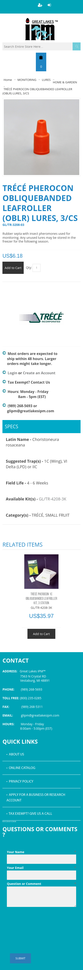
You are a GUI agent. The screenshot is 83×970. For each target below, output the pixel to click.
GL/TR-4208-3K (52, 499)
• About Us (15, 754)
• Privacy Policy (19, 781)
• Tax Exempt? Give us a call (29, 814)
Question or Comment (41, 884)
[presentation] (40, 919)
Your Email (41, 868)
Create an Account (39, 372)
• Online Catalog (20, 768)
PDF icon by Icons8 (9, 822)
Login (12, 372)
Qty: (29, 267)
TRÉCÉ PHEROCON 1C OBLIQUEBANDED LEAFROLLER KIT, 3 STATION (41, 599)
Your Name (41, 852)
